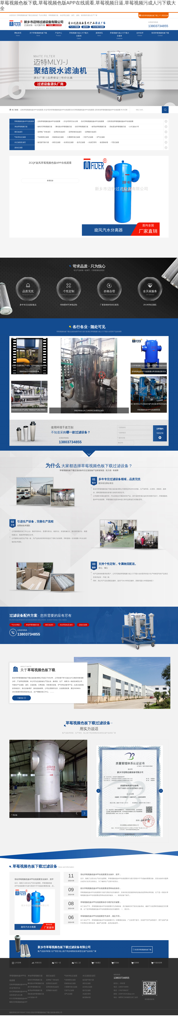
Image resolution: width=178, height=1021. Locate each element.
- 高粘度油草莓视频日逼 (117, 127)
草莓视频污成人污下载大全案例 (79, 36)
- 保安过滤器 (55, 143)
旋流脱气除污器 (88, 985)
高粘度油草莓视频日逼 (36, 999)
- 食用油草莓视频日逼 (98, 127)
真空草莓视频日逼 (34, 992)
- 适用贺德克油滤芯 (75, 132)
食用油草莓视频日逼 (35, 996)
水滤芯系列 (86, 999)
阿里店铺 (163, 15)
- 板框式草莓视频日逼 (44, 127)
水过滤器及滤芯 (20, 143)
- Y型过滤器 (114, 143)
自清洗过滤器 (87, 992)
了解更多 (21, 700)
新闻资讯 (99, 34)
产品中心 (58, 34)
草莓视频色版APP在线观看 (25, 122)
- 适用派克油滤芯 (59, 132)
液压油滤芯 (19, 132)
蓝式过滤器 (86, 996)
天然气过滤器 (69, 996)
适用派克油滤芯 (51, 989)
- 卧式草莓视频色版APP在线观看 (92, 122)
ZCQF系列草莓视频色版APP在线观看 (57, 110)
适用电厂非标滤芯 (52, 985)
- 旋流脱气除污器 (42, 143)
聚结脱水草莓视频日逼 (36, 989)
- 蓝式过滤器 (80, 143)
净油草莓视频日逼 (21, 127)
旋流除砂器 (86, 1003)
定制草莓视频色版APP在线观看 (32, 110)
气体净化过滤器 (20, 137)
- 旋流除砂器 (103, 143)
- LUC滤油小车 (133, 127)
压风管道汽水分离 (15, 1001)
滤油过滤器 (19, 148)
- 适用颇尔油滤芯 (90, 132)
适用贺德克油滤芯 (52, 992)
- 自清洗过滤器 (68, 143)
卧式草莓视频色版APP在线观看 (82, 110)
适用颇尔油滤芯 (51, 996)
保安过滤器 (86, 989)
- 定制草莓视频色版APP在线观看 (48, 122)
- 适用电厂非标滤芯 (43, 132)
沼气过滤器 (68, 999)
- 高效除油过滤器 (57, 137)
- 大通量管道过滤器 (73, 137)
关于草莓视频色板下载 (38, 34)
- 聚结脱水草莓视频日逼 (63, 127)
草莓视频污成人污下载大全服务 (119, 36)
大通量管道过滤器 (70, 992)
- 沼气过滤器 (100, 137)
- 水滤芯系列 (92, 143)
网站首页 (18, 34)
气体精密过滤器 (70, 985)
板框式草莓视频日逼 (35, 985)
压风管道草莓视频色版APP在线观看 (107, 110)
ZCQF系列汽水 (14, 994)
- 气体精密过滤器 (42, 137)
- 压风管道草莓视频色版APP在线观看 (119, 122)
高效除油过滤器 (70, 989)
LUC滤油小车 (32, 1003)
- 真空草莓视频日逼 (81, 127)
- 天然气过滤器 (87, 137)
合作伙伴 (140, 34)
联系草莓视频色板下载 (148, 15)
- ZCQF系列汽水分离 (70, 122)
